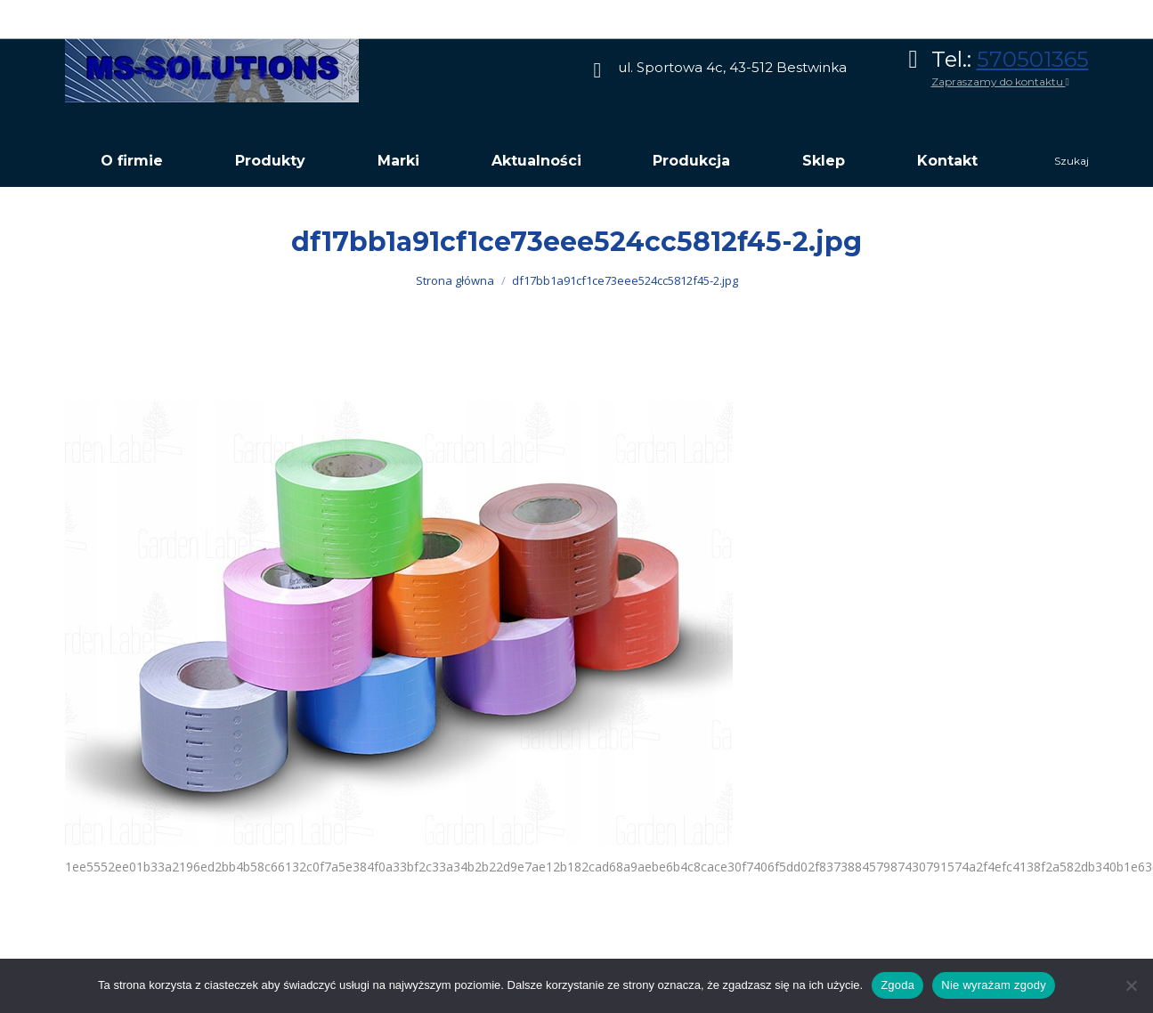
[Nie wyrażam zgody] (1131, 985)
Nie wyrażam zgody (993, 985)
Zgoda (897, 985)
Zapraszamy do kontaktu (1000, 81)
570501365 (1033, 59)
